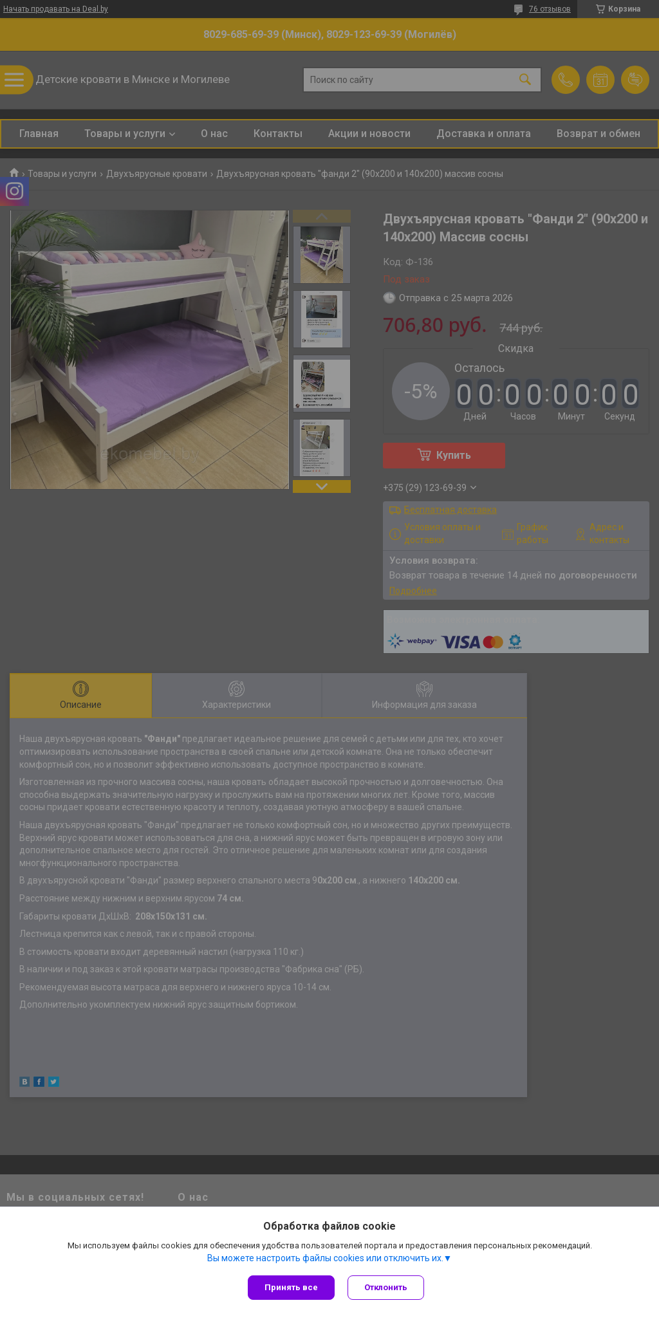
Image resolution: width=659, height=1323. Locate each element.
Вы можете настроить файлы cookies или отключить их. (325, 1258)
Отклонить (385, 1287)
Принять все (291, 1287)
